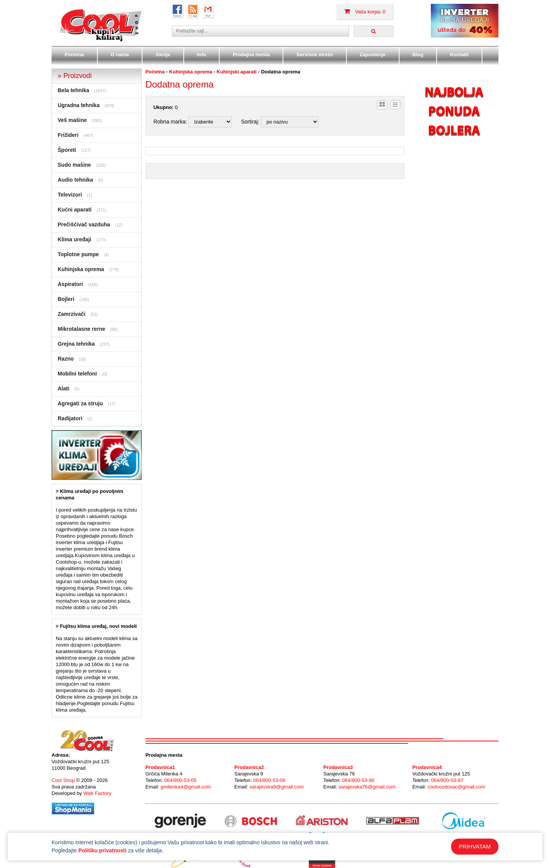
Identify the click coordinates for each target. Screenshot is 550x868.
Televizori (70, 195)
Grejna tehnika (76, 344)
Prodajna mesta (251, 54)
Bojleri (66, 299)
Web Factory (97, 793)
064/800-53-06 (269, 780)
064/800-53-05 (180, 780)
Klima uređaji (74, 239)
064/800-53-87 (447, 780)
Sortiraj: (250, 122)
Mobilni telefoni (77, 374)
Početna (74, 54)
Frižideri (68, 135)
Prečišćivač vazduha (84, 224)
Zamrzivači (71, 314)
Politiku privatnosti (102, 850)
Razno (66, 359)
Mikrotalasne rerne (81, 329)
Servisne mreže (314, 54)
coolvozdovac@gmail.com (456, 787)
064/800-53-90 (358, 780)
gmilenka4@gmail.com (185, 787)
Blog (418, 54)
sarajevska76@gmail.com (366, 787)
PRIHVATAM (475, 846)
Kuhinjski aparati (237, 72)
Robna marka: (170, 122)
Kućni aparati (75, 209)
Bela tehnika (73, 90)
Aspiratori (70, 284)
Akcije (162, 54)
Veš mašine (72, 120)
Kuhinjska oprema (81, 269)
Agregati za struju (80, 403)
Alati (63, 388)
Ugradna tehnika (79, 105)
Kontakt (459, 54)
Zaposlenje (373, 54)
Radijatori (70, 418)
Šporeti (67, 150)
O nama (120, 54)
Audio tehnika (75, 180)
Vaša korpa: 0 (364, 12)
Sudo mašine (74, 165)
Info (201, 54)
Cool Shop (63, 780)
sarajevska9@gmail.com (276, 787)
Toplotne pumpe (78, 254)
